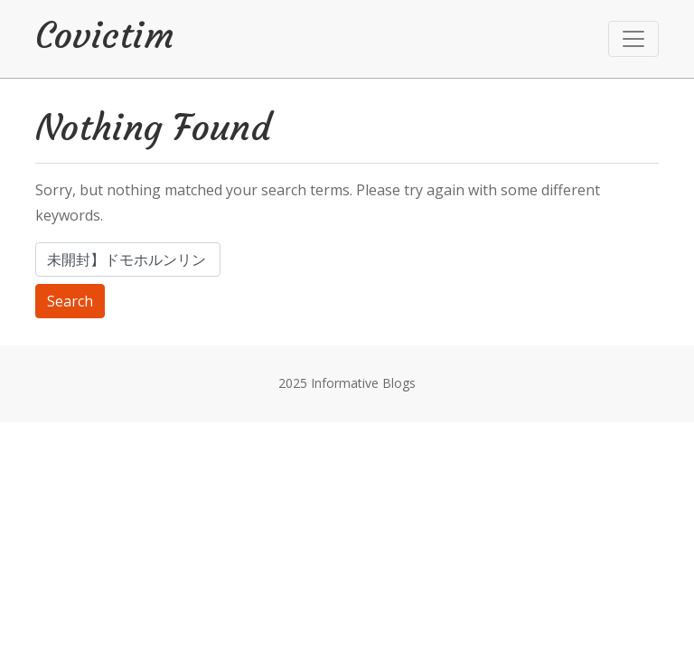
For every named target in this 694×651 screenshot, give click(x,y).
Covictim (104, 35)
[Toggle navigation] (633, 39)
